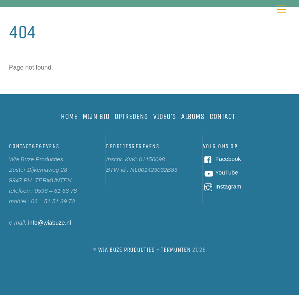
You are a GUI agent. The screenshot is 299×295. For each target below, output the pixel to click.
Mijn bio (96, 116)
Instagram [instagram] (222, 186)
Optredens (131, 116)
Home (69, 116)
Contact (222, 116)
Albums (192, 116)
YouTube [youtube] (220, 172)
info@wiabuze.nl (49, 222)
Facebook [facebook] (222, 158)
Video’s (164, 116)
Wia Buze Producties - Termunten (144, 250)
